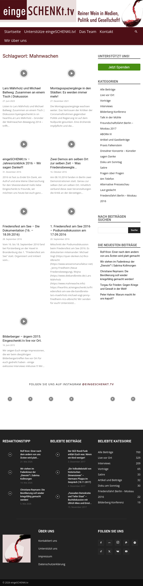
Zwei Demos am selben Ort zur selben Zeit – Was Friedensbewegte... (69, 163)
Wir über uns (15, 40)
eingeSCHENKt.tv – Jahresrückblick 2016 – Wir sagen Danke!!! (22, 163)
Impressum (45, 556)
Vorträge (105, 100)
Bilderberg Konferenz (113, 112)
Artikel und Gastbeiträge (115, 139)
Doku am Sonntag (111, 162)
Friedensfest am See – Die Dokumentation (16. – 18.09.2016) (21, 230)
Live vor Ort (107, 95)
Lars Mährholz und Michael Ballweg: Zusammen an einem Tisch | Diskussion (24, 92)
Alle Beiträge (107, 89)
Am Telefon (107, 179)
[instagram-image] (10, 398)
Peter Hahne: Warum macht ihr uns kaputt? (118, 296)
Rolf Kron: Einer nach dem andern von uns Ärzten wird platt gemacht (120, 253)
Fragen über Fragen (112, 173)
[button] (135, 31)
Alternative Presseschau (114, 184)
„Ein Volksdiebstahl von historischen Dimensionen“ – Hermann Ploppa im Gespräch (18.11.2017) (79, 475)
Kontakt (106, 31)
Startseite (12, 31)
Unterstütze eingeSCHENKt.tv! (50, 31)
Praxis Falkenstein (111, 145)
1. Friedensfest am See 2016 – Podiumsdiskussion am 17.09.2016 (70, 230)
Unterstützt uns (47, 548)
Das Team (87, 31)
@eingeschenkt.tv (98, 384)
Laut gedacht (108, 190)
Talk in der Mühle (110, 117)
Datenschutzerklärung (51, 564)
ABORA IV (106, 134)
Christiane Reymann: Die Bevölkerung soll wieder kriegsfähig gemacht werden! (117, 275)
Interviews (106, 106)
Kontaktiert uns (47, 540)
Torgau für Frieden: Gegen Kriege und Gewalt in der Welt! (119, 286)
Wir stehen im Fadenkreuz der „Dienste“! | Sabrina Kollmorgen (118, 263)
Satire (103, 167)
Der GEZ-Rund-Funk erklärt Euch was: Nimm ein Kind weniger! (80, 454)
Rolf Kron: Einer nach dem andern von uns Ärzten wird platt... (30, 454)
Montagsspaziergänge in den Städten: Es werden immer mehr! (70, 92)
